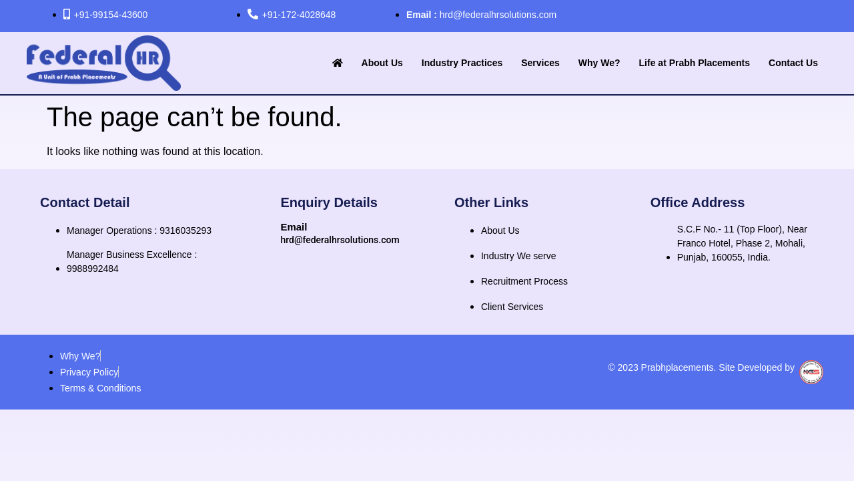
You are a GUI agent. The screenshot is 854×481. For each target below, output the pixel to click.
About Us (382, 62)
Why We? (599, 62)
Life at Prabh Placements (695, 62)
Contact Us (793, 62)
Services (540, 62)
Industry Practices (462, 62)
